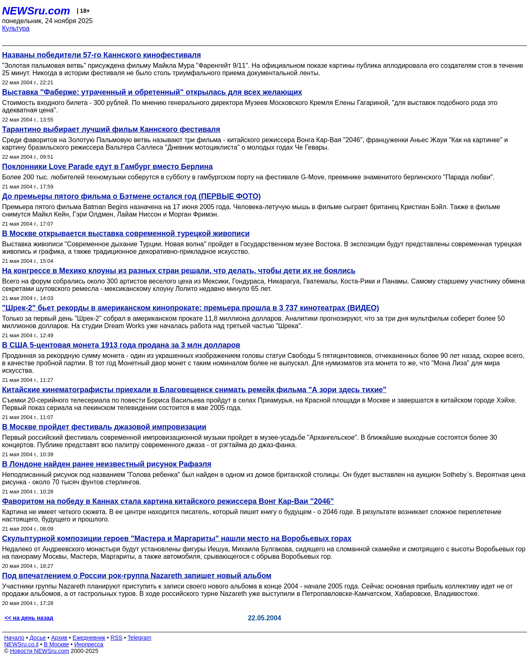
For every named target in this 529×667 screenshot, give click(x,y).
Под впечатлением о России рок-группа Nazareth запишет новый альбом (137, 576)
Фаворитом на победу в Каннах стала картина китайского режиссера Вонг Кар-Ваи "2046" (168, 501)
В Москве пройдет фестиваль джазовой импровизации (104, 427)
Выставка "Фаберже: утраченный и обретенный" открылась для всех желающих (152, 92)
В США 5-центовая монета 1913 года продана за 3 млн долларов (121, 345)
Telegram (140, 637)
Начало (14, 637)
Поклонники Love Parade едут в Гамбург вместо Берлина (107, 166)
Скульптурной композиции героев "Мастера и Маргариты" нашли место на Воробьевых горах (176, 538)
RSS (116, 637)
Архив (59, 637)
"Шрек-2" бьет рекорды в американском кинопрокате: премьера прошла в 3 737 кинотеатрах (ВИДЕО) (190, 308)
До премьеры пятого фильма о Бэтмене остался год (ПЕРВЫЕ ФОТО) (131, 196)
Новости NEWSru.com (39, 651)
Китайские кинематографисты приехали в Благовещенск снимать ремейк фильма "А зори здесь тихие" (194, 390)
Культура (16, 28)
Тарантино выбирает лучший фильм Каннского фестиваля (111, 129)
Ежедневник (89, 637)
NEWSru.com (36, 11)
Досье (37, 637)
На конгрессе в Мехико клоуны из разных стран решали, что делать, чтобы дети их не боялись (178, 271)
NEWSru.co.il (21, 644)
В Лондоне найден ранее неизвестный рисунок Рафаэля (107, 464)
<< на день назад (29, 618)
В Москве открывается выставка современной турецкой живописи (126, 233)
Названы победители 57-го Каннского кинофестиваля (101, 55)
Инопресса (89, 644)
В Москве (56, 644)
